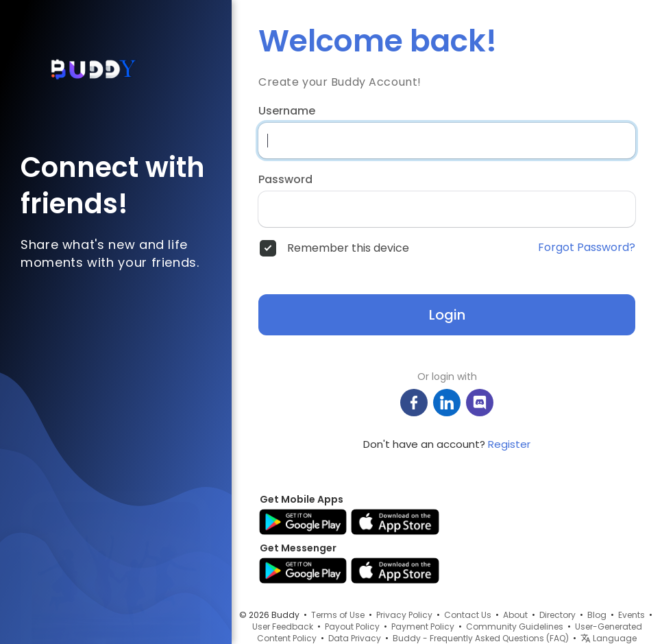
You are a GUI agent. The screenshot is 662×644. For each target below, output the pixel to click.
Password (285, 179)
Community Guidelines (514, 626)
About (515, 615)
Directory (557, 615)
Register (509, 444)
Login (447, 314)
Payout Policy (352, 626)
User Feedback (282, 626)
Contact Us (467, 615)
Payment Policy (422, 626)
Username (286, 111)
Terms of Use (338, 615)
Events (631, 615)
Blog (596, 615)
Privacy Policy (404, 615)
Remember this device (348, 248)
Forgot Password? (586, 247)
